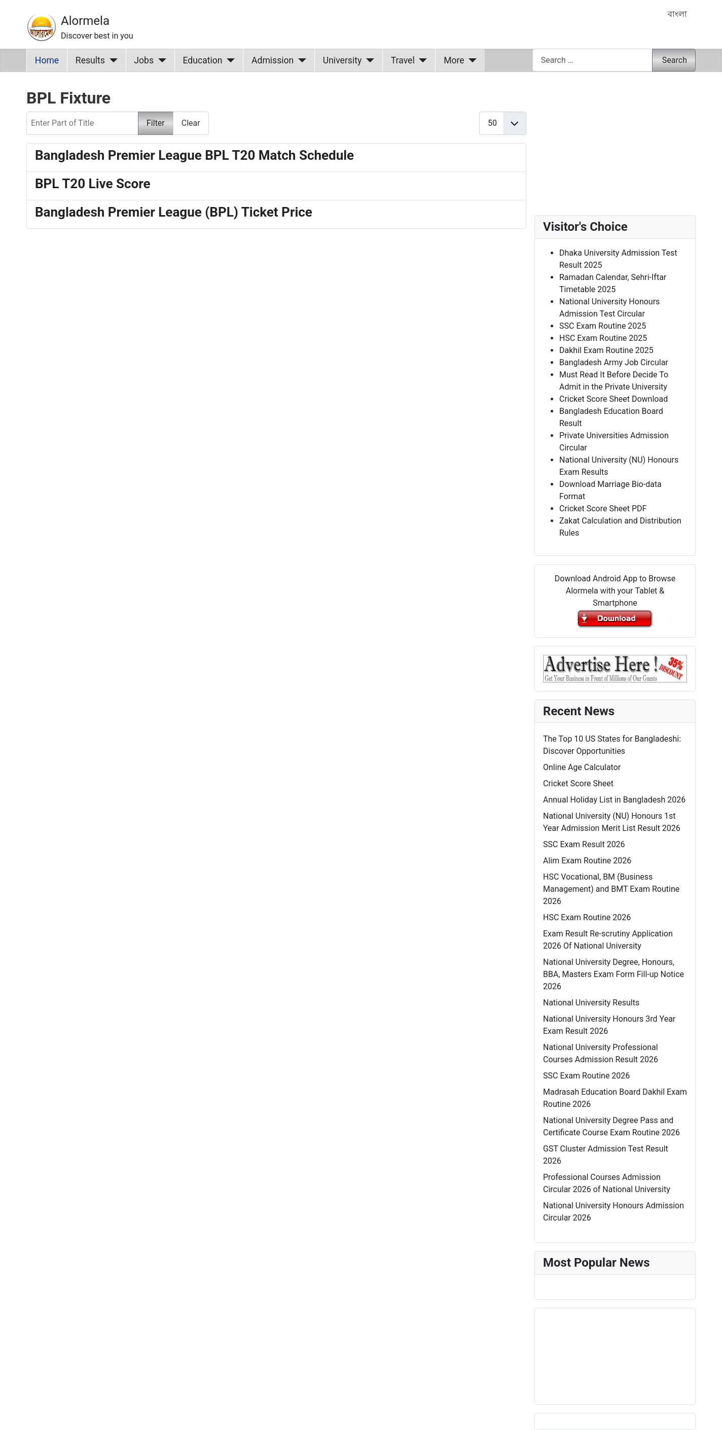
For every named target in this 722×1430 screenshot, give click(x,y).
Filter (156, 123)
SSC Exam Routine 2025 (602, 326)
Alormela (85, 21)
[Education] (229, 60)
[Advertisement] (276, 370)
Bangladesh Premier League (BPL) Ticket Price (173, 212)
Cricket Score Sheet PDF (602, 508)
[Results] (111, 60)
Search (674, 60)
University (342, 60)
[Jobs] (160, 60)
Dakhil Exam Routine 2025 (606, 350)
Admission (272, 60)
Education (203, 60)
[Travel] (421, 60)
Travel (403, 60)
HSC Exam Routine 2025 (603, 338)
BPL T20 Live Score (93, 183)
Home (47, 60)
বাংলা (677, 14)
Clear (191, 123)
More (454, 60)
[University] (368, 60)
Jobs (144, 60)
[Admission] (300, 60)
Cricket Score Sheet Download (613, 399)
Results (90, 60)
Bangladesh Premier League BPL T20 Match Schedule (194, 155)
